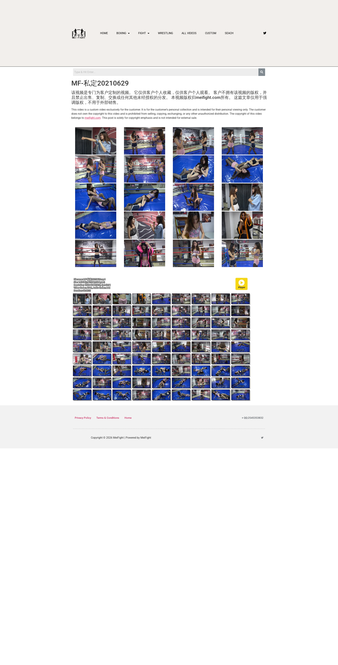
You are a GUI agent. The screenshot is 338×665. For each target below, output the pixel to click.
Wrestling (165, 33)
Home (104, 33)
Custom (210, 33)
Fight (143, 33)
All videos (189, 33)
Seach (229, 33)
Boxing (123, 33)
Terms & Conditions (107, 417)
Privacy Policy (83, 417)
